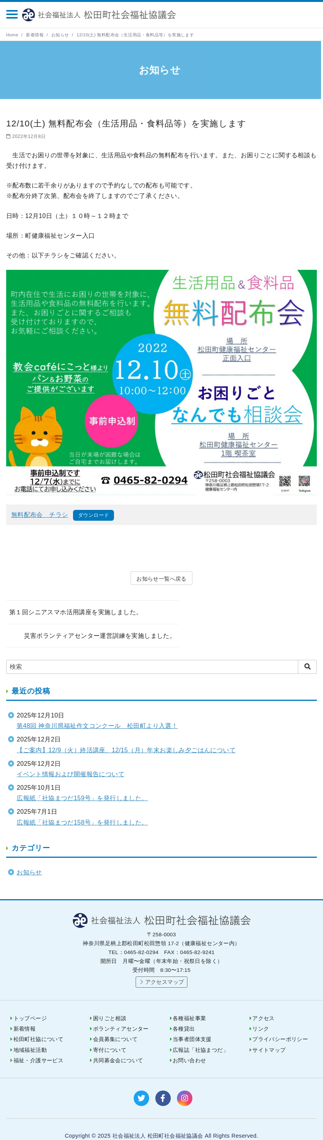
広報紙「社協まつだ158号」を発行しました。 (82, 809)
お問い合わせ (189, 1048)
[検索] (161, 654)
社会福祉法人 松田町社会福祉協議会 (104, 15)
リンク (260, 1016)
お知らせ (60, 34)
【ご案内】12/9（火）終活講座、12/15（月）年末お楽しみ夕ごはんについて (126, 737)
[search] (307, 654)
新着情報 (35, 34)
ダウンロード (93, 515)
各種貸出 (184, 1016)
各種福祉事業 (189, 1006)
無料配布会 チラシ (39, 514)
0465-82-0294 (297, 14)
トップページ (30, 1006)
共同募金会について (118, 1048)
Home (13, 34)
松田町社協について (39, 1026)
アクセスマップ (164, 969)
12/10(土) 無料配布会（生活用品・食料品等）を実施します (135, 34)
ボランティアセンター (121, 1016)
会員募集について (115, 1026)
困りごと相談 (109, 1006)
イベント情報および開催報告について (70, 761)
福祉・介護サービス (39, 1048)
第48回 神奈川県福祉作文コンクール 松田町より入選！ (97, 713)
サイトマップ (269, 1037)
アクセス (263, 1006)
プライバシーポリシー (280, 1026)
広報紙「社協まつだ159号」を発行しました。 (82, 785)
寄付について (109, 1037)
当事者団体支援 (192, 1026)
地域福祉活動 (30, 1037)
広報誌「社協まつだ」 (200, 1037)
